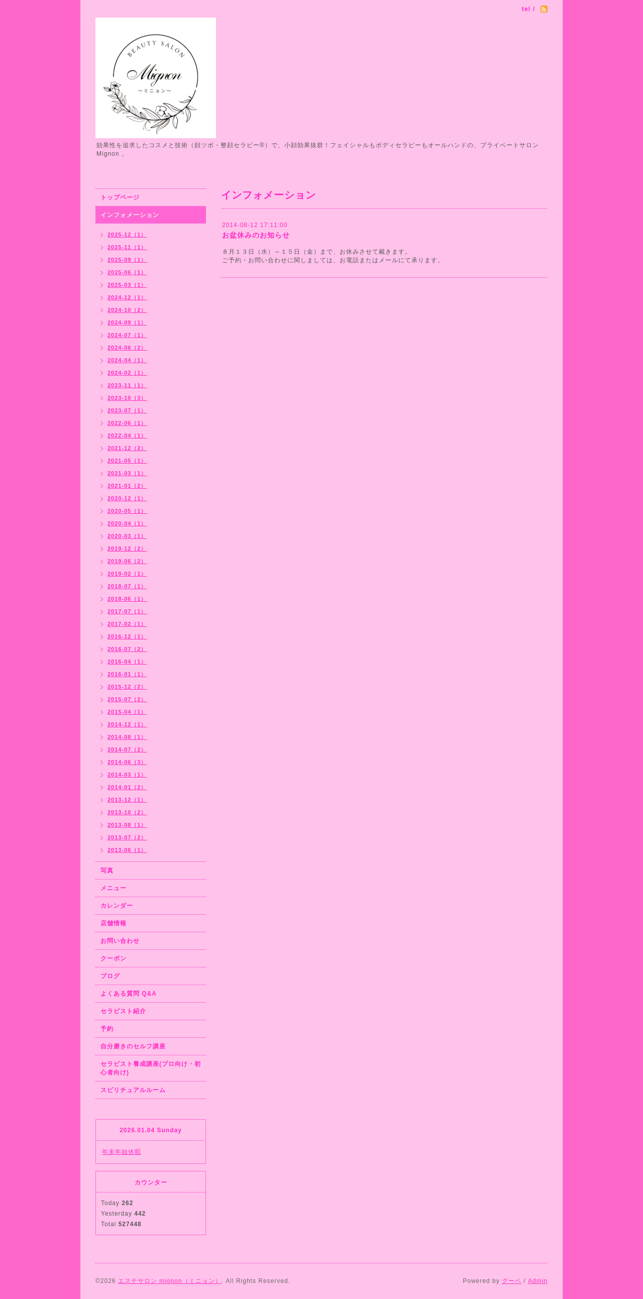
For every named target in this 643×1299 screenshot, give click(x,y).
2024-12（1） (127, 297)
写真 (107, 870)
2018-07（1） (127, 586)
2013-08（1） (127, 825)
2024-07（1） (127, 335)
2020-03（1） (127, 536)
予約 (107, 1028)
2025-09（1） (127, 260)
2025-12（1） (127, 235)
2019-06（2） (127, 561)
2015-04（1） (127, 712)
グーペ (511, 1280)
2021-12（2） (127, 448)
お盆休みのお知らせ (256, 235)
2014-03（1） (127, 775)
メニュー (113, 888)
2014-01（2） (127, 787)
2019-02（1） (127, 574)
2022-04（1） (127, 435)
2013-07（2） (127, 837)
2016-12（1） (127, 636)
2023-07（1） (127, 410)
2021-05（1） (127, 461)
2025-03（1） (127, 285)
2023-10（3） (127, 398)
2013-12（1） (127, 800)
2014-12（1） (127, 724)
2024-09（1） (127, 322)
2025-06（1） (127, 272)
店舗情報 (113, 923)
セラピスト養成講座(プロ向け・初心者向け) (150, 1068)
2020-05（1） (127, 511)
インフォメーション (129, 215)
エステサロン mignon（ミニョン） (170, 1280)
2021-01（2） (127, 486)
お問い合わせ (120, 940)
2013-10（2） (127, 812)
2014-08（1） (127, 737)
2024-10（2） (127, 310)
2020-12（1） (127, 498)
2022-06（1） (127, 423)
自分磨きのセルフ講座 (133, 1046)
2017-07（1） (127, 611)
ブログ (110, 976)
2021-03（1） (127, 473)
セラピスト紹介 (123, 1011)
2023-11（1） (127, 385)
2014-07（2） (127, 749)
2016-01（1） (127, 674)
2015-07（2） (127, 699)
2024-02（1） (127, 373)
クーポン (113, 958)
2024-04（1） (127, 360)
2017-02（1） (127, 624)
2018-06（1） (127, 599)
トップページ (120, 197)
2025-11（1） (127, 247)
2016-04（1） (127, 662)
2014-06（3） (127, 762)
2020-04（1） (127, 523)
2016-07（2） (127, 649)
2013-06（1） (127, 850)
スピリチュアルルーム (133, 1090)
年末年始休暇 (121, 1151)
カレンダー (116, 905)
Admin (538, 1280)
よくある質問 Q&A (128, 993)
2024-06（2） (127, 348)
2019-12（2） (127, 549)
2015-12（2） (127, 687)
